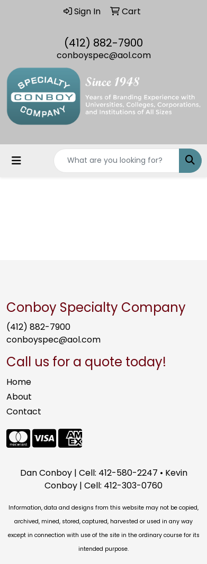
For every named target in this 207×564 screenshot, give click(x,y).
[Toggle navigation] (16, 160)
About (19, 397)
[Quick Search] (116, 161)
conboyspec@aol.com (104, 55)
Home (18, 382)
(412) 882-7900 (103, 42)
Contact (23, 411)
